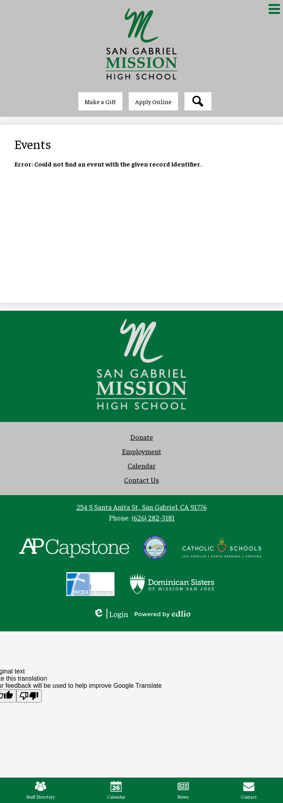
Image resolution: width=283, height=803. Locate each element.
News (183, 790)
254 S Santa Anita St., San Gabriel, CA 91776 (141, 506)
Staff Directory (40, 790)
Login (110, 614)
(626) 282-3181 (153, 517)
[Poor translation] (29, 695)
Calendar (116, 790)
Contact (249, 790)
